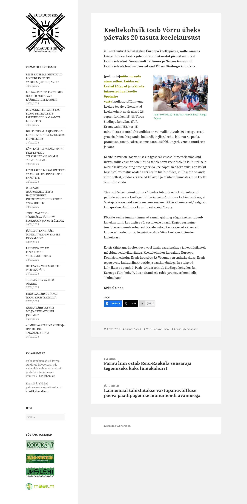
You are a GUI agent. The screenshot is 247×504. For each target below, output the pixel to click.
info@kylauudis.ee (37, 391)
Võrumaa (163, 329)
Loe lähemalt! (47, 376)
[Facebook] (113, 303)
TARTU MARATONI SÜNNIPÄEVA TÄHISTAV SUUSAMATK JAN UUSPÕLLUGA (45, 216)
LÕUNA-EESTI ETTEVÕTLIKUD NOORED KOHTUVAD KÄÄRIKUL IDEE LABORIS (44, 95)
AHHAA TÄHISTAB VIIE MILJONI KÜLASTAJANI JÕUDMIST (40, 311)
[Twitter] (130, 303)
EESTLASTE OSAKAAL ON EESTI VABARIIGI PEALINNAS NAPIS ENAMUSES (45, 174)
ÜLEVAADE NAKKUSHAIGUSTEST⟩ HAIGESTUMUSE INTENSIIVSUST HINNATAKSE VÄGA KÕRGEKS (44, 195)
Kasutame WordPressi (117, 425)
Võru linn (151, 329)
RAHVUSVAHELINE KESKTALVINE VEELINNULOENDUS (38, 252)
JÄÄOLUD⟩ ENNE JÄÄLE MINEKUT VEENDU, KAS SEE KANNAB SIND (43, 234)
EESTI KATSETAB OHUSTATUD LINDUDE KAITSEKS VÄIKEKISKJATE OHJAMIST (44, 78)
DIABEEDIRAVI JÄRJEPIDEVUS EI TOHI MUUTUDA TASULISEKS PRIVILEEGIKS (45, 134)
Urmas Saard (133, 329)
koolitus (179, 329)
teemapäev (191, 329)
